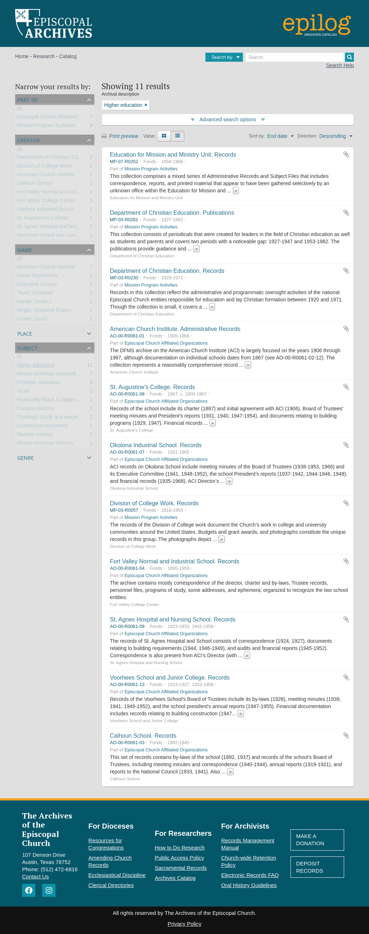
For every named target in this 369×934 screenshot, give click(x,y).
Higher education (36, 366)
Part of (27, 99)
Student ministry (35, 435)
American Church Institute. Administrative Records (175, 329)
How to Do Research (180, 847)
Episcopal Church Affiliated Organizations (63, 118)
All (19, 109)
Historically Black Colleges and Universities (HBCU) (74, 401)
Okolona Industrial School (45, 210)
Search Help (340, 65)
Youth (23, 392)
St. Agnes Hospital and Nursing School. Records (173, 619)
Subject (27, 347)
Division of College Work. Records (154, 503)
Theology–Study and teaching (50, 418)
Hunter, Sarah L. (35, 303)
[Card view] (164, 136)
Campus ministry (35, 410)
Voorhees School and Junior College (57, 236)
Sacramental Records (181, 868)
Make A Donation (310, 839)
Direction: (307, 136)
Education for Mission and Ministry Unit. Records (173, 154)
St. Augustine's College (42, 219)
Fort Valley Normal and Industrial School (62, 193)
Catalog (67, 56)
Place (24, 333)
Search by (222, 57)
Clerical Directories (111, 885)
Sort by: (257, 136)
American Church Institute (46, 176)
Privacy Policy (184, 924)
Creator (28, 139)
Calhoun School (34, 184)
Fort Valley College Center (46, 202)
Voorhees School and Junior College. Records (170, 677)
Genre (25, 457)
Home (21, 56)
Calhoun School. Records (143, 735)
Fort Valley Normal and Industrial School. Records (174, 561)
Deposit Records (309, 867)
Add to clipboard (346, 154)
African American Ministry (45, 444)
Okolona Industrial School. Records (156, 445)
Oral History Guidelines (249, 885)
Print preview (120, 136)
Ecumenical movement (42, 427)
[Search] (300, 57)
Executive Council (37, 285)
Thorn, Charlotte (35, 294)
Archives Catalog (175, 878)
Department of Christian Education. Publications (172, 212)
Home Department (37, 277)
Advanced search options (228, 119)
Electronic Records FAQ (250, 875)
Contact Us (35, 876)
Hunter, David (32, 320)
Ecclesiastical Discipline (116, 875)
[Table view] (177, 136)
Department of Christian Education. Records (167, 270)
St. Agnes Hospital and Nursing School (60, 228)
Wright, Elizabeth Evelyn (44, 311)
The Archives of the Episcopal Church (47, 829)
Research (44, 56)
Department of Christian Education (55, 158)
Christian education (38, 384)
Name (24, 249)
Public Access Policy (179, 858)
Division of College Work (44, 167)
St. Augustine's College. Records (152, 387)
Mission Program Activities (46, 127)
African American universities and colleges (64, 375)
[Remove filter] (146, 105)
